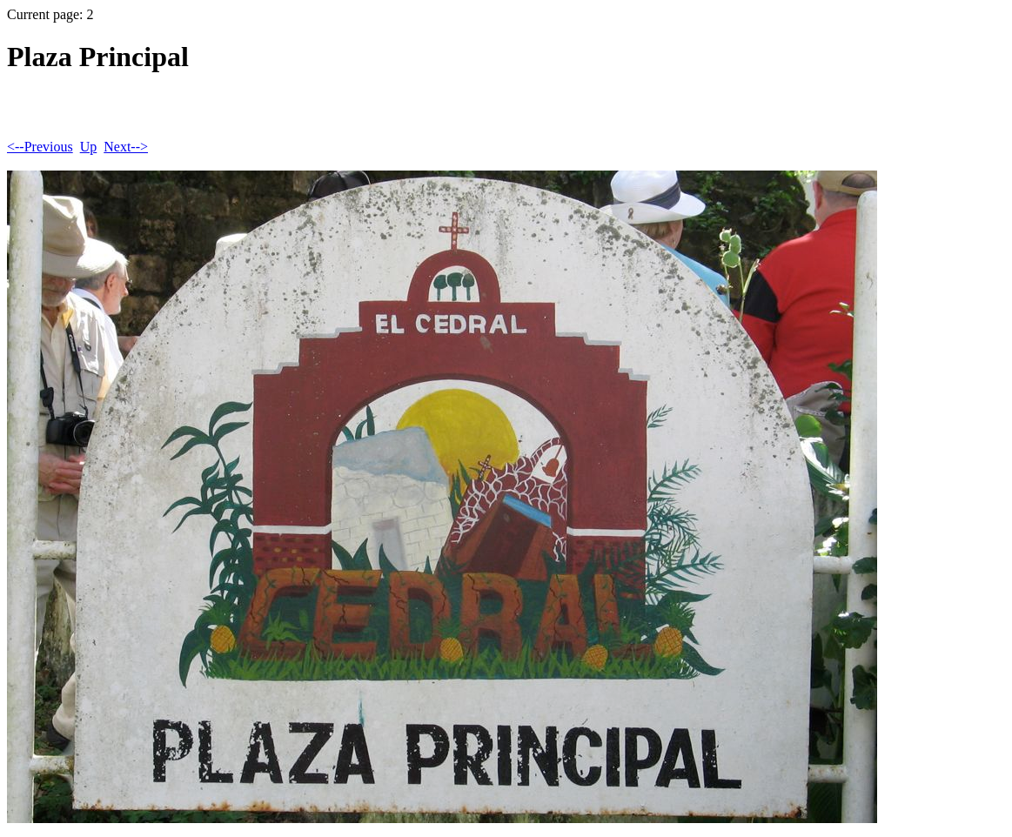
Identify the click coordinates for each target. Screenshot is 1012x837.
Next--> (126, 146)
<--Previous (40, 146)
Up (88, 146)
